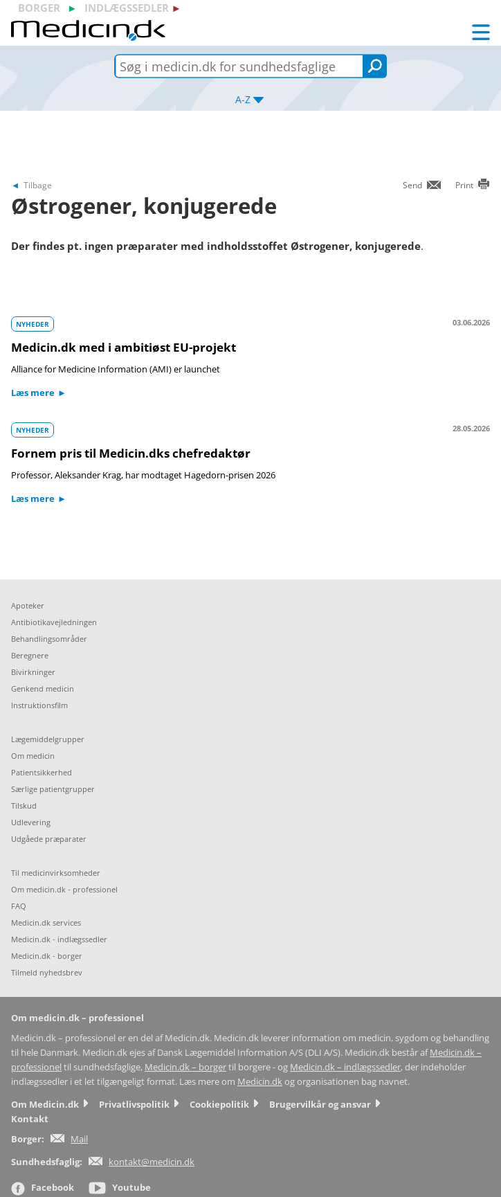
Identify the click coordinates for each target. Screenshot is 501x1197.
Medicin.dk (259, 1082)
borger (39, 8)
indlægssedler (126, 8)
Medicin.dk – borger (185, 1067)
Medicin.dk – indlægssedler (345, 1067)
